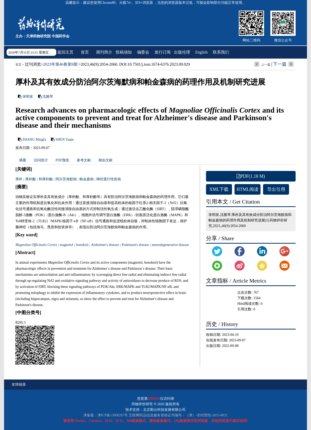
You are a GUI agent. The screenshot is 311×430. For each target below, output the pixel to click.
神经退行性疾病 (108, 179)
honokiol (82, 245)
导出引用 (276, 189)
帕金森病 (87, 179)
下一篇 (280, 64)
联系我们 (221, 52)
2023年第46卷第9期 (60, 64)
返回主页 (65, 52)
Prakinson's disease (135, 245)
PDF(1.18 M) (251, 176)
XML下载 (219, 189)
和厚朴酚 (46, 179)
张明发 (27, 96)
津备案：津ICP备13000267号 (105, 415)
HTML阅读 (247, 189)
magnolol (66, 245)
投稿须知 (124, 52)
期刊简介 (104, 52)
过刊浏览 (33, 64)
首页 (85, 52)
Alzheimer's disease (105, 245)
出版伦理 (182, 52)
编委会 (143, 52)
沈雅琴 (47, 96)
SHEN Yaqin (65, 139)
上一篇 (265, 64)
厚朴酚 (30, 179)
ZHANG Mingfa (34, 139)
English (201, 52)
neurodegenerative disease (170, 245)
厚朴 (18, 179)
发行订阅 (162, 52)
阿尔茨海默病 (66, 179)
